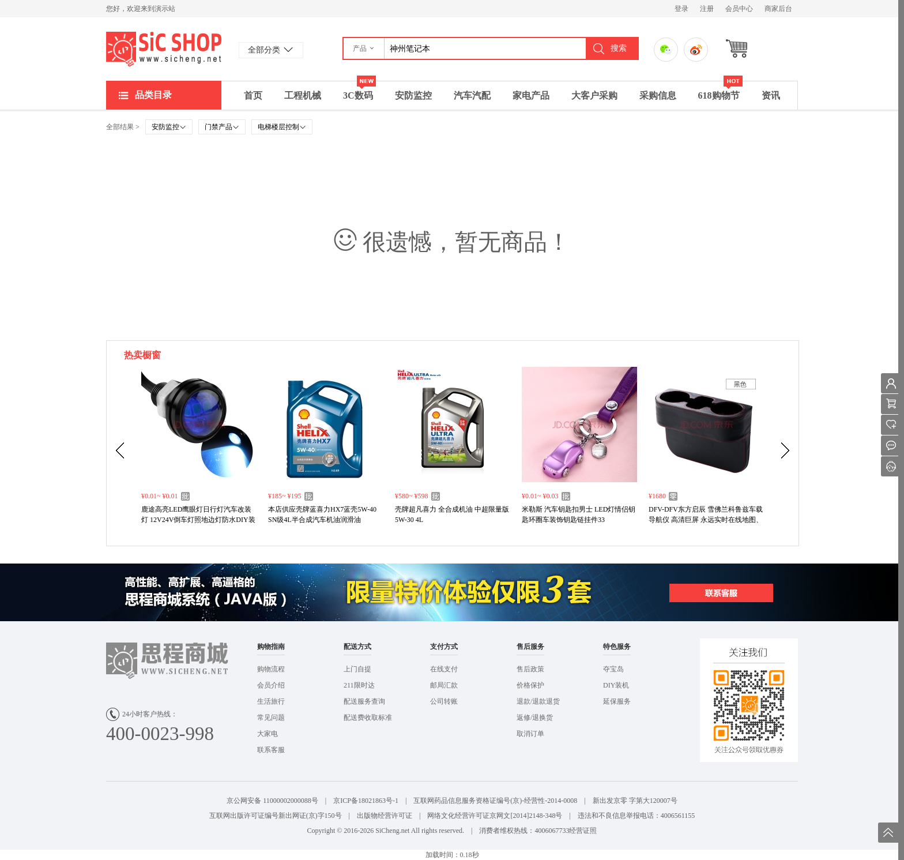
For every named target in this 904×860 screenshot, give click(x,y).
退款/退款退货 (538, 701)
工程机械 (302, 95)
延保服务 (617, 701)
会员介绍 (271, 685)
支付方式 (444, 647)
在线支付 (444, 669)
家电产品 (531, 95)
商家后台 (778, 9)
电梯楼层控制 (282, 127)
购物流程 (271, 669)
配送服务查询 (364, 701)
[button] (364, 48)
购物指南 (271, 647)
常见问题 (271, 717)
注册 (707, 9)
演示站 (163, 49)
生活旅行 (271, 701)
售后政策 (530, 669)
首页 (253, 95)
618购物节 (720, 90)
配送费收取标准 (368, 717)
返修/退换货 (535, 717)
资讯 (771, 95)
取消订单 (530, 734)
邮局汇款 (444, 685)
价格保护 (530, 685)
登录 (681, 9)
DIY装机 (616, 685)
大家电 (267, 734)
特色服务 (617, 647)
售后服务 (530, 647)
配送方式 (357, 647)
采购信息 (657, 95)
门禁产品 (222, 127)
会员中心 (739, 9)
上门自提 (357, 669)
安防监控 (413, 95)
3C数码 (359, 90)
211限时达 (359, 685)
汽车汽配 (472, 95)
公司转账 (444, 701)
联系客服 (271, 750)
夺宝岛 (613, 669)
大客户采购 (594, 95)
